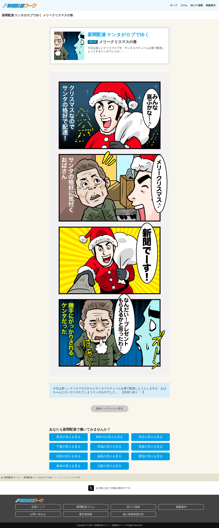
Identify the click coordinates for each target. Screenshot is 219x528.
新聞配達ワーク (12, 477)
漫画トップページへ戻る (109, 408)
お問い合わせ (38, 514)
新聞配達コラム (85, 506)
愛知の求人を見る (150, 456)
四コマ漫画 (197, 5)
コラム (183, 5)
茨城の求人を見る (109, 446)
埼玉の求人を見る (150, 437)
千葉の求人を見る (68, 446)
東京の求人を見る (68, 437)
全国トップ (38, 506)
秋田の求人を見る (68, 456)
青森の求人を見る (150, 446)
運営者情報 (85, 514)
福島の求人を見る (109, 456)
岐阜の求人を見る (68, 465)
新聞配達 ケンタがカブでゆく (39, 477)
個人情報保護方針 (133, 514)
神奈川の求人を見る (109, 437)
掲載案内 (211, 5)
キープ (173, 5)
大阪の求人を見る (109, 465)
